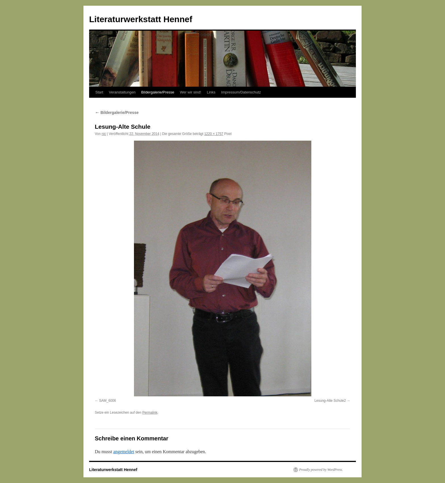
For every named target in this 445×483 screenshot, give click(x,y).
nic (104, 134)
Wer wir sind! (190, 92)
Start (99, 92)
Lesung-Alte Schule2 (330, 401)
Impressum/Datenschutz (241, 92)
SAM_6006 (107, 401)
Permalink (149, 413)
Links (211, 92)
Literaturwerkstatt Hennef (140, 19)
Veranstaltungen (122, 92)
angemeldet (123, 451)
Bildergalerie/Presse (157, 92)
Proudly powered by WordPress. (321, 470)
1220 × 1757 (213, 134)
